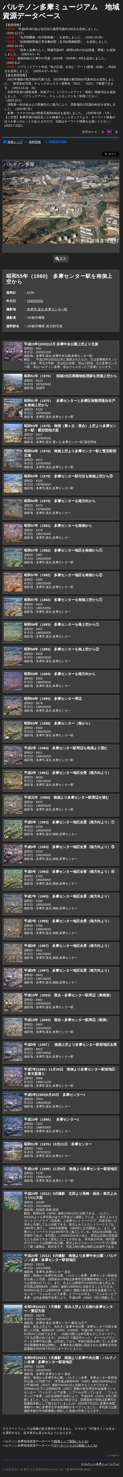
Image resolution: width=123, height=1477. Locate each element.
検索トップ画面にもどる (70, 1441)
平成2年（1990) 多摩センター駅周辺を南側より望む (66, 748)
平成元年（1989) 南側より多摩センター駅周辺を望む (66, 797)
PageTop (114, 1455)
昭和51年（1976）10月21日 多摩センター (58, 1144)
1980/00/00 (35, 301)
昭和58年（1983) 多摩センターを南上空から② (61, 649)
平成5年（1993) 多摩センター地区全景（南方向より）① (69, 822)
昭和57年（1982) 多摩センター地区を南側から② (63, 575)
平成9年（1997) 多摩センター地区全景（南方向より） (67, 946)
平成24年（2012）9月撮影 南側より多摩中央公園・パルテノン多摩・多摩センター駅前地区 (70, 1258)
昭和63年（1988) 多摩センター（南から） (58, 723)
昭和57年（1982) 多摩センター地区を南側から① (63, 550)
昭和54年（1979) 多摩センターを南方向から (60, 501)
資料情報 (35, 142)
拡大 (60, 259)
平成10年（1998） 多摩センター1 (51, 1119)
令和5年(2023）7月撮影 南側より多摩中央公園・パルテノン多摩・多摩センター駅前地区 (70, 1360)
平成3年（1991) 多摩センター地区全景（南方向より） (67, 773)
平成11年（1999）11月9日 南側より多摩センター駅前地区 (70, 1169)
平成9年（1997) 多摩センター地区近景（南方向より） (67, 970)
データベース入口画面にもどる (75, 1445)
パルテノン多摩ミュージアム (100, 1463)
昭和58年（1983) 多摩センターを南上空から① (61, 624)
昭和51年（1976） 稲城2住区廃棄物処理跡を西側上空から (70, 376)
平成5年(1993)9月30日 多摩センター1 (54, 1095)
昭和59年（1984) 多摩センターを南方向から (60, 674)
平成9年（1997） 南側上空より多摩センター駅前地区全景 (70, 1044)
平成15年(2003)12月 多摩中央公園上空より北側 (61, 344)
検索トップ (13, 142)
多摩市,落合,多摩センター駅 (47, 309)
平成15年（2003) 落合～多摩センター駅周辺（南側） (66, 1020)
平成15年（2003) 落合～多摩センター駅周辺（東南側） (68, 995)
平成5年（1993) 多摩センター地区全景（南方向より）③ (69, 847)
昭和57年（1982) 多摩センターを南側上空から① (63, 600)
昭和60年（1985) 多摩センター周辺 (53, 699)
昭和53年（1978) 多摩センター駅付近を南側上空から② (68, 476)
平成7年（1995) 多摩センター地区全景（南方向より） (67, 896)
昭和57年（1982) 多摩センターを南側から (58, 526)
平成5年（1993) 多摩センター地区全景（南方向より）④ (69, 871)
